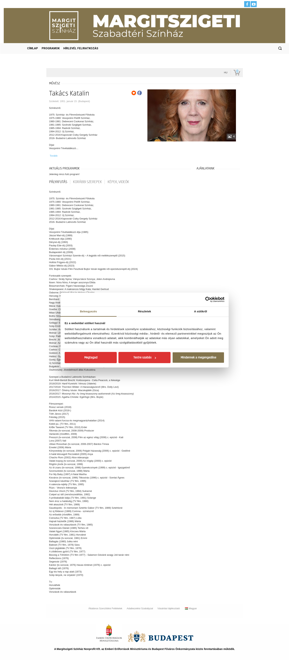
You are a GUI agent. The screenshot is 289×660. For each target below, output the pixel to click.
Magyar (191, 608)
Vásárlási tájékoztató (168, 608)
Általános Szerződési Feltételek (105, 608)
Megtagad (90, 357)
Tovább (54, 155)
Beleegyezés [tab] (88, 311)
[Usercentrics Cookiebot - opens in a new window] (208, 299)
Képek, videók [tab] (118, 182)
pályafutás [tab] (58, 182)
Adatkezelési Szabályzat (140, 608)
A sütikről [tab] (200, 311)
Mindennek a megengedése (198, 357)
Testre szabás (144, 357)
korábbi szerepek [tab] (87, 182)
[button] (279, 48)
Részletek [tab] (144, 311)
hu (226, 72)
